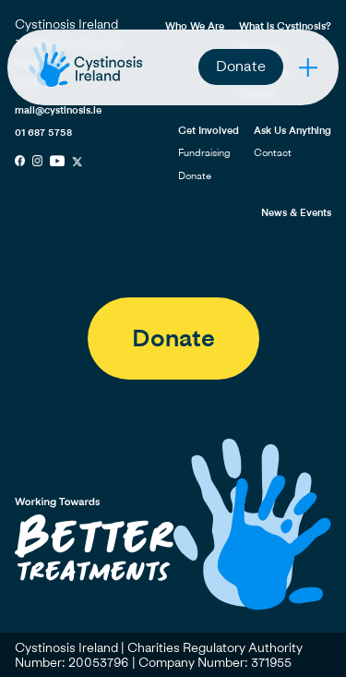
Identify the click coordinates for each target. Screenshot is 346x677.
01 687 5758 (43, 132)
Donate (241, 65)
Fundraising (204, 152)
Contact (273, 152)
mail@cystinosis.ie (58, 109)
